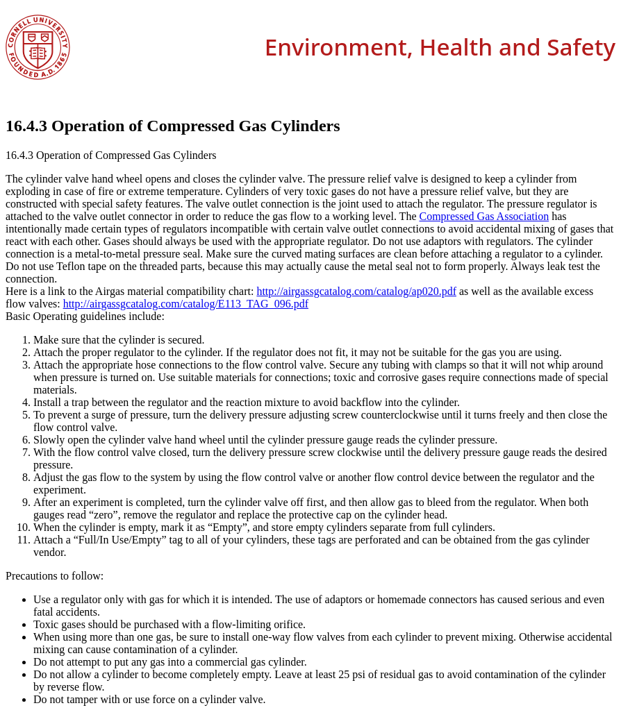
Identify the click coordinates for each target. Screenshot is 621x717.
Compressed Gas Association (484, 216)
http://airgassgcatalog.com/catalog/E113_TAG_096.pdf (185, 304)
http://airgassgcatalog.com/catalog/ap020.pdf (356, 291)
